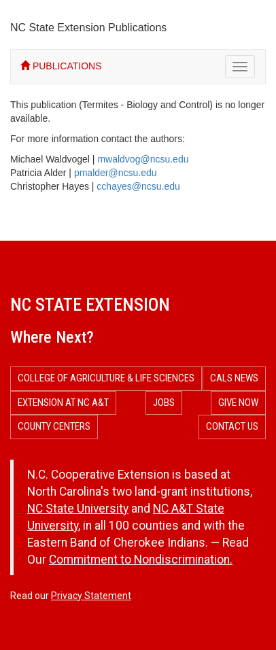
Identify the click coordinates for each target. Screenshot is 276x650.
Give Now (238, 402)
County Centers (54, 426)
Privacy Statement (91, 595)
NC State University (77, 508)
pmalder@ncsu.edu (115, 172)
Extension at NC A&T (63, 402)
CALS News (234, 378)
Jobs (164, 402)
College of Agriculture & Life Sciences (106, 378)
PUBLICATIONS (61, 66)
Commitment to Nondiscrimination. (140, 559)
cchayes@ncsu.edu (138, 186)
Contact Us (232, 426)
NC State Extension (90, 304)
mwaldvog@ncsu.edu (142, 159)
